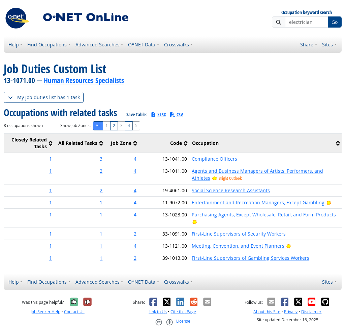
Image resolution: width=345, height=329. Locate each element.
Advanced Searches (97, 44)
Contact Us (74, 312)
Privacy (290, 312)
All (98, 125)
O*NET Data (141, 44)
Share (306, 44)
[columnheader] (29, 143)
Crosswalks (176, 44)
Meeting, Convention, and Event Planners (238, 246)
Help (13, 44)
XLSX (158, 114)
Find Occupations (47, 44)
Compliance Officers (214, 159)
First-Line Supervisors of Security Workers (239, 234)
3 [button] (101, 159)
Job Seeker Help (45, 312)
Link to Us (158, 312)
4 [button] (135, 159)
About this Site (266, 312)
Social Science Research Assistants (231, 190)
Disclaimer (311, 312)
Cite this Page (183, 312)
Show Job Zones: (75, 125)
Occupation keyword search (306, 12)
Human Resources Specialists (84, 80)
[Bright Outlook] (329, 202)
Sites (327, 44)
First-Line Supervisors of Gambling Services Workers (250, 258)
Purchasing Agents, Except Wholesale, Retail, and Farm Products (264, 214)
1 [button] (50, 159)
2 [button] (101, 171)
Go (335, 22)
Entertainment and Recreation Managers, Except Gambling (258, 202)
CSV (176, 114)
